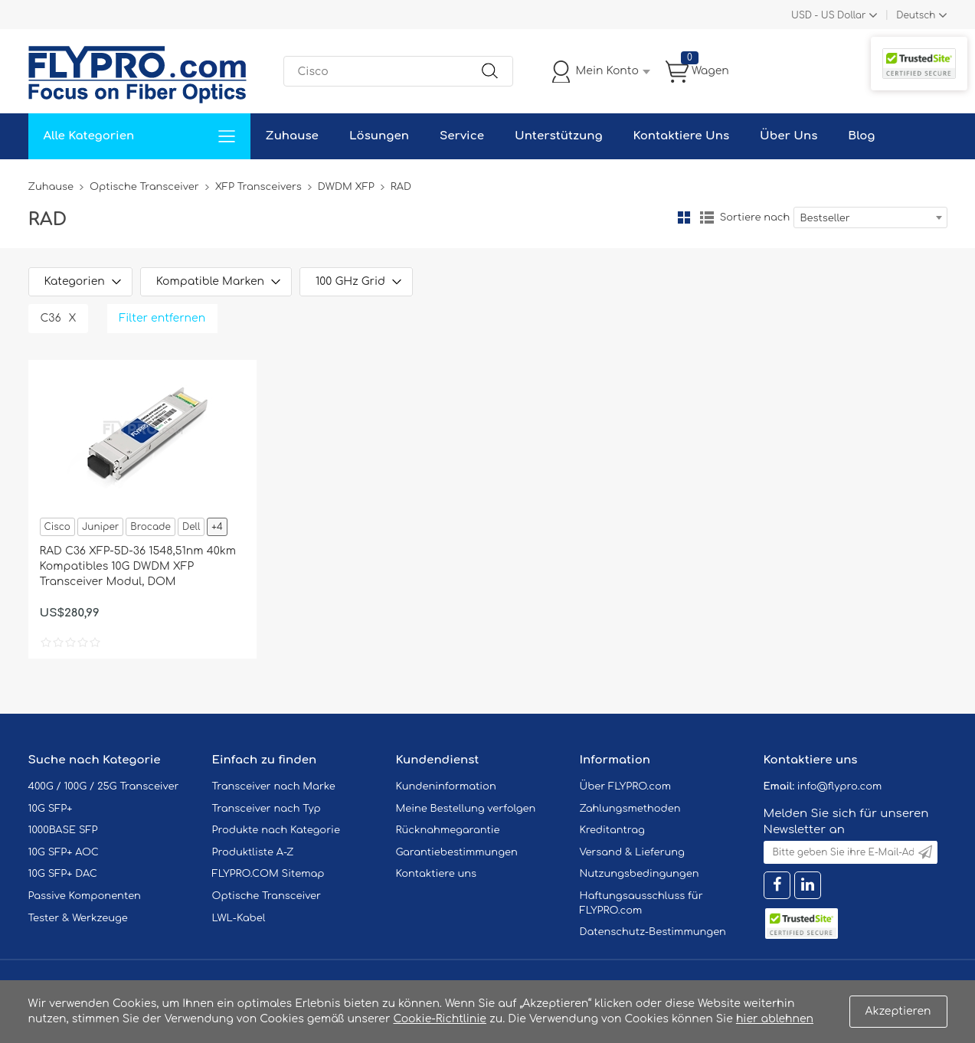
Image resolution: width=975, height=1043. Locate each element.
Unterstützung (559, 135)
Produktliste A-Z (253, 852)
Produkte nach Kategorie (276, 830)
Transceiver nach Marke (273, 786)
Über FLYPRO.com (626, 786)
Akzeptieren (898, 1011)
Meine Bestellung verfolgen (466, 808)
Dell (191, 527)
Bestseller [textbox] (825, 218)
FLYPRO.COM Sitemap (268, 873)
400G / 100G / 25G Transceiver (103, 786)
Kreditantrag (612, 830)
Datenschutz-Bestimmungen (653, 932)
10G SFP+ (50, 808)
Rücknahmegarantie (448, 830)
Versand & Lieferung (632, 852)
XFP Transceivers (258, 186)
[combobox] (870, 217)
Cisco (57, 527)
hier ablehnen (774, 1019)
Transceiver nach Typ (266, 808)
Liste (707, 217)
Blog (861, 135)
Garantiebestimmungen (457, 852)
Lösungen (379, 135)
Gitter (684, 217)
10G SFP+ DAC (62, 873)
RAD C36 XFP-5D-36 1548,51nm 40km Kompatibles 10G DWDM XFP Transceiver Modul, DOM (138, 566)
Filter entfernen (162, 318)
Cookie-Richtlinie (439, 1019)
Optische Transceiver (144, 186)
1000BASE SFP (63, 830)
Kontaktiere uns (436, 873)
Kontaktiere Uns (681, 135)
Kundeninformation (446, 786)
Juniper (100, 527)
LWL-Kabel (239, 918)
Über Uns (788, 135)
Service (462, 135)
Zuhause (292, 135)
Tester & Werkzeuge (78, 918)
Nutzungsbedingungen (639, 873)
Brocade (150, 527)
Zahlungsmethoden (630, 808)
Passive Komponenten (84, 896)
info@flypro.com (839, 786)
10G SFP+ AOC (63, 852)
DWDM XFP (346, 186)
